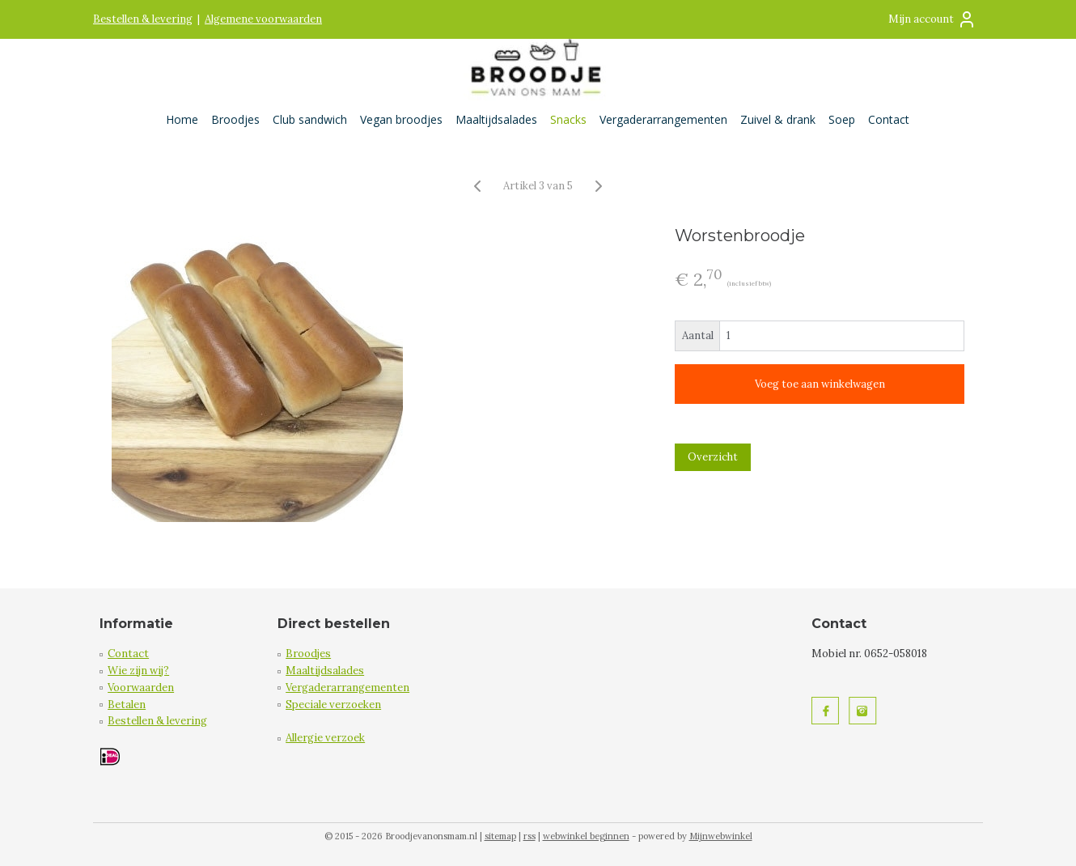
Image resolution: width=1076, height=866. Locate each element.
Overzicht (713, 457)
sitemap (500, 836)
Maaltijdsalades (496, 119)
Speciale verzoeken (333, 704)
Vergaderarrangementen (663, 119)
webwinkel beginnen (586, 836)
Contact (888, 119)
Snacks (568, 119)
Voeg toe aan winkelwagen (819, 384)
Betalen (127, 704)
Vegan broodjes (401, 119)
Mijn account (932, 19)
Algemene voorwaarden (263, 19)
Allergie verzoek (325, 738)
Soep (841, 119)
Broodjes (235, 119)
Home (182, 119)
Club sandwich (310, 119)
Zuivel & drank (777, 119)
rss (529, 836)
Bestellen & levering (143, 19)
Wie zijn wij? (138, 670)
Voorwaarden (141, 687)
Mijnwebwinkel (720, 836)
